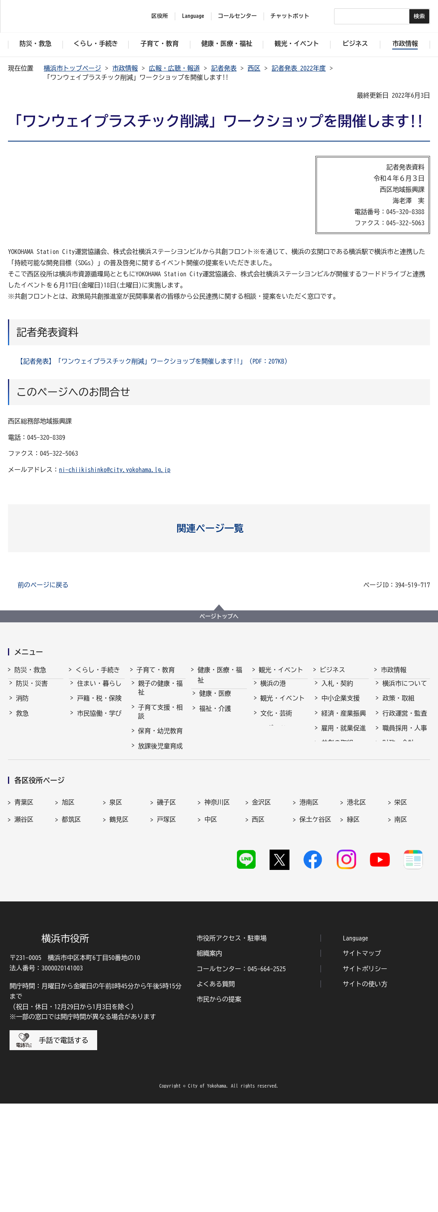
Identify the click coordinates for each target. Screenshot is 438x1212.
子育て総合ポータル (160, 840)
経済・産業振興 (343, 720)
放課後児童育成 (160, 753)
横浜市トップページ (72, 68)
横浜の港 (273, 690)
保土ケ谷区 (315, 923)
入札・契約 (337, 690)
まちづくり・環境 (99, 739)
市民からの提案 (219, 1108)
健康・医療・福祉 (219, 675)
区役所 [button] (159, 16)
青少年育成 (154, 783)
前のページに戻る (43, 585)
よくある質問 (216, 1093)
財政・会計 (398, 750)
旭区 (68, 906)
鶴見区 (119, 923)
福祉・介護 (215, 715)
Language (355, 1046)
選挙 (388, 789)
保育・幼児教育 (160, 738)
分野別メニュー (343, 780)
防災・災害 (32, 690)
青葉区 (23, 906)
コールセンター (237, 16)
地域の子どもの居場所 (160, 802)
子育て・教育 (156, 670)
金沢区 (261, 906)
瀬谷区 (23, 923)
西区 (254, 68)
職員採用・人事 (404, 735)
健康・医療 (215, 700)
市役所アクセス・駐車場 (232, 1046)
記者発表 (224, 68)
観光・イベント (281, 670)
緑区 (353, 923)
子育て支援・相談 (160, 718)
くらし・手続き (97, 670)
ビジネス (332, 670)
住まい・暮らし (99, 690)
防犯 (22, 735)
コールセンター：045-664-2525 (241, 1077)
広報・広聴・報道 (174, 68)
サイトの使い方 (365, 1093)
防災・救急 (30, 670)
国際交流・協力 (343, 765)
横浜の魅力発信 (282, 750)
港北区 (356, 906)
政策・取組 (398, 705)
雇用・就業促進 (343, 735)
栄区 (401, 906)
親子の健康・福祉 (160, 694)
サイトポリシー (365, 1077)
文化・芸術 (276, 720)
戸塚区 (166, 923)
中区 (210, 923)
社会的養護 (154, 821)
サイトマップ (362, 1062)
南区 (401, 923)
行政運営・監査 (404, 720)
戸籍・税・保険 (99, 705)
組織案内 (209, 1062)
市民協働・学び (99, 720)
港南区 (309, 906)
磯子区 (166, 906)
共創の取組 (337, 750)
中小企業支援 (340, 705)
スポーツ (273, 735)
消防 (22, 705)
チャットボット (289, 16)
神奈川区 (217, 906)
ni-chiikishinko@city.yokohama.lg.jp (114, 469)
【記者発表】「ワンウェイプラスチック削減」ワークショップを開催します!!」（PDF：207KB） (154, 361)
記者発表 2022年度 (299, 68)
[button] (219, 528)
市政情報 (125, 68)
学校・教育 (154, 768)
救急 (22, 720)
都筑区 (71, 923)
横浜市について (404, 690)
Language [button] (193, 16)
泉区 (116, 906)
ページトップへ (219, 616)
